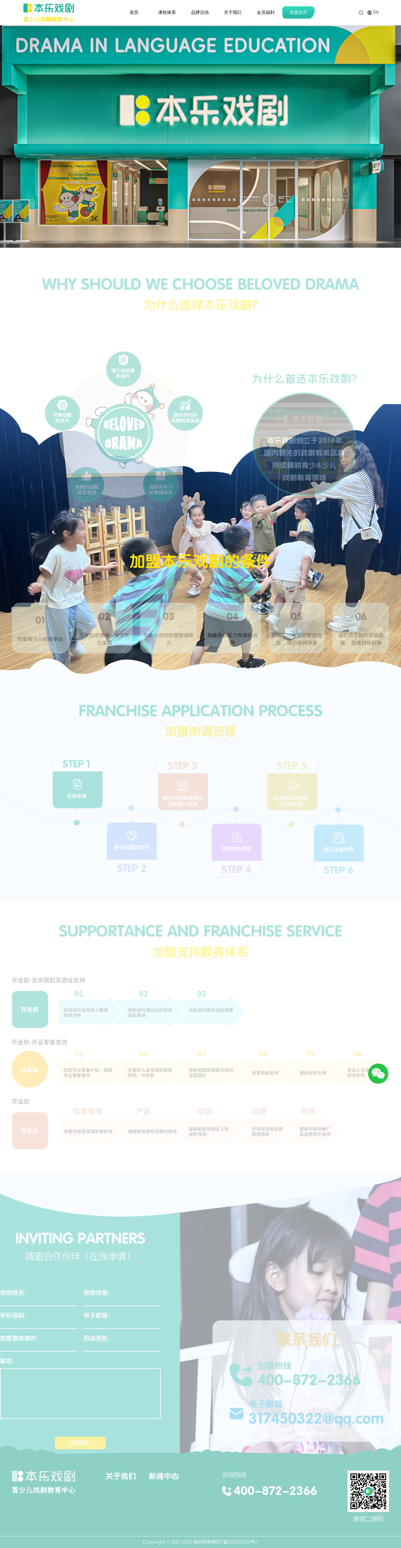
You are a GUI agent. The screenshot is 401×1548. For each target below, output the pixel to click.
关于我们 (233, 12)
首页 (134, 12)
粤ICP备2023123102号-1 (235, 1542)
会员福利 (266, 12)
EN (373, 12)
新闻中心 (164, 1476)
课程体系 (167, 12)
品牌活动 (200, 12)
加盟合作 (298, 12)
